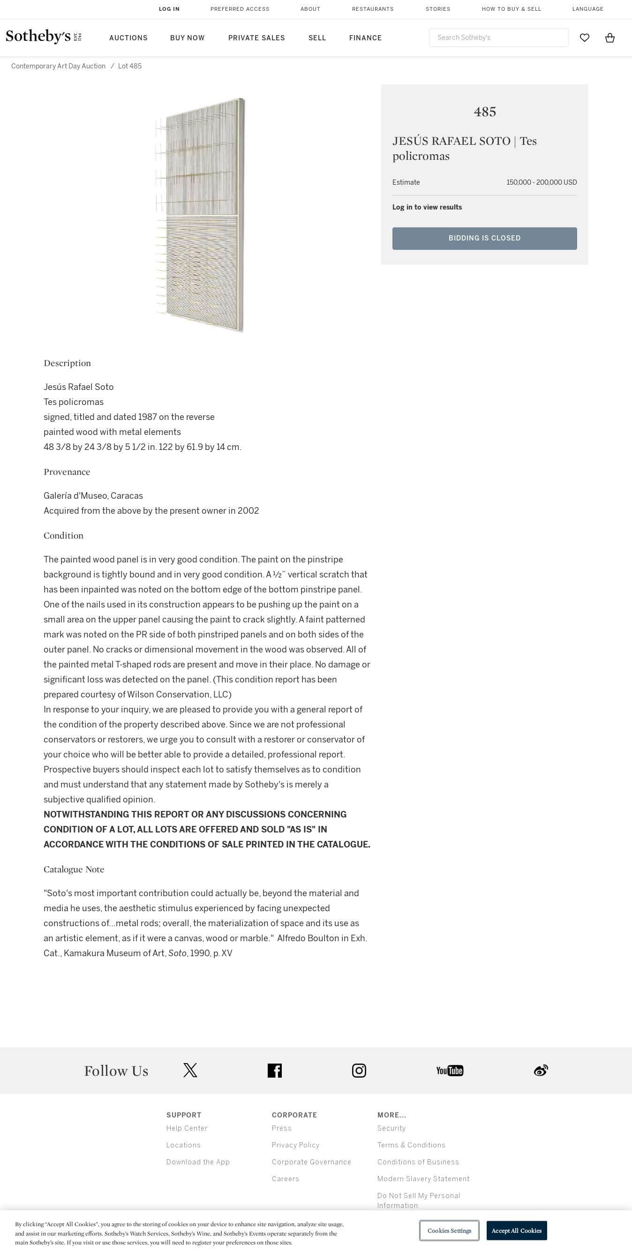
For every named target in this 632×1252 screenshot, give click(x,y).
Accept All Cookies (517, 1230)
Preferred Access (240, 9)
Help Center (187, 1128)
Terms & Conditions (411, 1145)
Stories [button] (438, 9)
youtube (450, 1070)
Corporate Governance (312, 1162)
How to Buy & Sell (512, 9)
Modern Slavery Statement (423, 1179)
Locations (183, 1145)
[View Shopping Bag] (610, 37)
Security (391, 1128)
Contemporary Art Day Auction (58, 66)
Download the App (198, 1162)
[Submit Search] (558, 37)
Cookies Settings (449, 1230)
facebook (275, 1071)
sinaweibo (541, 1070)
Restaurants (373, 9)
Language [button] (588, 9)
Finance (365, 38)
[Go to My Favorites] (584, 37)
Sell (317, 38)
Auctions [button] (128, 38)
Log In (169, 9)
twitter (190, 1070)
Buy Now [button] (187, 38)
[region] (316, 1231)
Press (282, 1128)
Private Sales (256, 38)
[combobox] (499, 38)
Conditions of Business (418, 1162)
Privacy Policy (296, 1145)
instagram (359, 1071)
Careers (286, 1179)
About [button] (311, 9)
